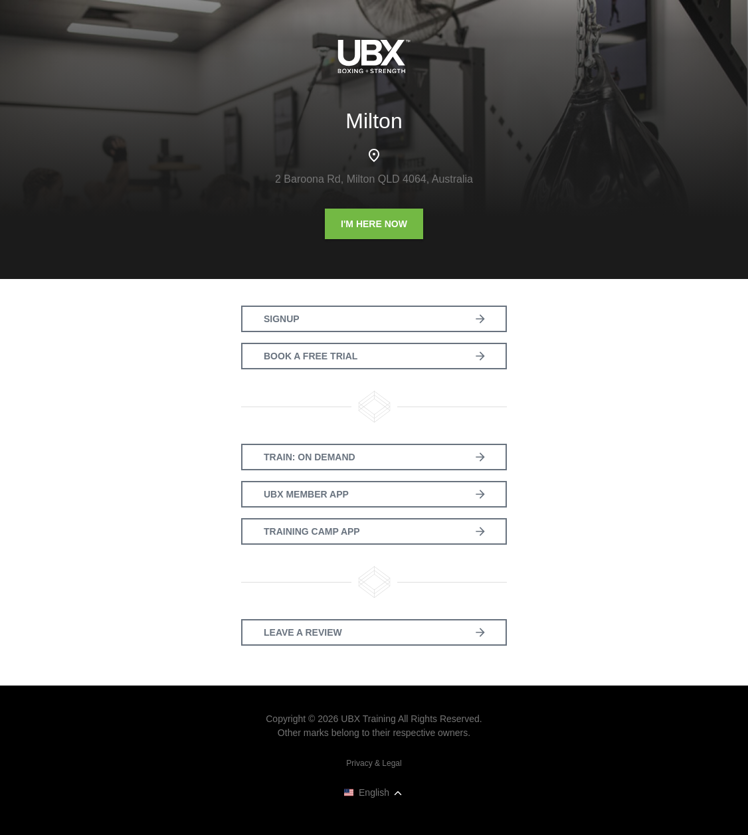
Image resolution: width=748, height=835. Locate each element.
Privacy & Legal (373, 763)
